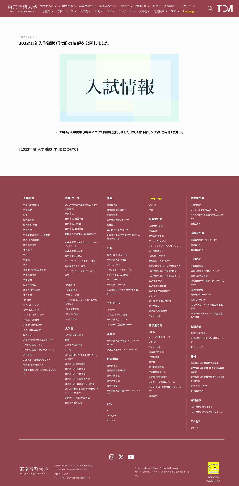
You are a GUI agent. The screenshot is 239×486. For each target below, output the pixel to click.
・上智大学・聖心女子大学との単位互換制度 (81, 301)
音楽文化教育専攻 (73, 256)
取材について (197, 347)
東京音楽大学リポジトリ (118, 219)
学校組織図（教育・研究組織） (36, 234)
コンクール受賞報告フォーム (120, 324)
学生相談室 (154, 356)
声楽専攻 (69, 213)
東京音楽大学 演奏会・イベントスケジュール (123, 342)
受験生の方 (47, 6)
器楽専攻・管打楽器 (75, 228)
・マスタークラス (72, 294)
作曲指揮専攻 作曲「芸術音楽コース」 (80, 235)
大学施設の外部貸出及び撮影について (207, 340)
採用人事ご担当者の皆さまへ (36, 359)
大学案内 (45, 11)
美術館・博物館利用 (158, 310)
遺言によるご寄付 (199, 385)
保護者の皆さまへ (199, 249)
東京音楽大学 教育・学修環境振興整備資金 (207, 369)
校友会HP (195, 223)
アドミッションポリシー (33, 314)
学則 (25, 254)
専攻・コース (65, 11)
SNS (174, 11)
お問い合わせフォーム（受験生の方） (165, 265)
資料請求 (169, 6)
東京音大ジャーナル (116, 284)
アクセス (186, 6)
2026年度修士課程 (157, 285)
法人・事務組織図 (31, 239)
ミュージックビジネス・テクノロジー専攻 (81, 273)
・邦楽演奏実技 (72, 308)
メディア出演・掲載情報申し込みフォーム (165, 388)
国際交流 (27, 334)
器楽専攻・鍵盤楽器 (75, 218)
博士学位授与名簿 (73, 402)
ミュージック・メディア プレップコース (165, 245)
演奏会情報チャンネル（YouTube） (122, 349)
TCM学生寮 (154, 305)
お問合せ (140, 6)
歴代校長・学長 (30, 224)
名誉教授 (27, 229)
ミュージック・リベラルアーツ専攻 (80, 261)
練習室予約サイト (157, 351)
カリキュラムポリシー (32, 309)
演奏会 (143, 11)
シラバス (69, 349)
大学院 (84, 11)
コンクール (125, 11)
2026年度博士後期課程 (159, 290)
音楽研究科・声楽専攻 (75, 373)
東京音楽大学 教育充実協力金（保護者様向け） (207, 378)
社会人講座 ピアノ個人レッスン (205, 270)
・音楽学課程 (71, 289)
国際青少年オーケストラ (202, 294)
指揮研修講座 (197, 289)
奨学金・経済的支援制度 (34, 269)
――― (68, 280)
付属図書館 (112, 204)
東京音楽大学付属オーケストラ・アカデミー (123, 392)
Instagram (112, 415)
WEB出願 (153, 230)
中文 (151, 209)
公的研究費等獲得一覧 (117, 229)
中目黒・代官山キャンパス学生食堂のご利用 (207, 315)
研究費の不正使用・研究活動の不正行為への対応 (123, 236)
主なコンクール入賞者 (117, 314)
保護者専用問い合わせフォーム (205, 239)
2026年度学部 (155, 280)
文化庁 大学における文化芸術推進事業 (207, 306)
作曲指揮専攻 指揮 (74, 251)
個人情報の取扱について (34, 364)
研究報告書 (112, 214)
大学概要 (27, 209)
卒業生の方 (86, 6)
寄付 (155, 6)
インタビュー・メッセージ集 (120, 269)
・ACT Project (71, 318)
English (152, 204)
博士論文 (111, 224)
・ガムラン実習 (71, 313)
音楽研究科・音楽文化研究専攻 (79, 383)
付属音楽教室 (113, 375)
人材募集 (27, 354)
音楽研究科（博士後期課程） (78, 397)
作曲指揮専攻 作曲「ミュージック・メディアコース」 (81, 244)
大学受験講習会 (156, 250)
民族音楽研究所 (198, 299)
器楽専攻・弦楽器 (74, 223)
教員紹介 (27, 249)
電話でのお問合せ (199, 333)
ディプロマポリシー (32, 304)
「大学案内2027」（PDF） (34, 344)
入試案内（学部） (156, 225)
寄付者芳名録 (197, 390)
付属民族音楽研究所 (116, 209)
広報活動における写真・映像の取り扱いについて (123, 291)
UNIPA (152, 331)
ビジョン (27, 299)
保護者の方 (106, 6)
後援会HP (153, 395)
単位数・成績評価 (31, 319)
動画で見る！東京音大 (117, 254)
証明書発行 (196, 204)
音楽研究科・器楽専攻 (75, 368)
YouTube (111, 420)
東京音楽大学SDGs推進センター (38, 339)
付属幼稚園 (112, 385)
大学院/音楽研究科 (74, 334)
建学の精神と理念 (31, 289)
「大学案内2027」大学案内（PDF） (164, 270)
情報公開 (27, 279)
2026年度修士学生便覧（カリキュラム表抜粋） (81, 356)
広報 (109, 11)
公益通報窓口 (29, 284)
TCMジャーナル (114, 279)
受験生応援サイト (157, 235)
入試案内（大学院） (73, 344)
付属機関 (159, 11)
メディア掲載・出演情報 (117, 274)
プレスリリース (113, 264)
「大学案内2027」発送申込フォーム (39, 349)
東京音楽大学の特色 (32, 324)
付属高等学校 (113, 380)
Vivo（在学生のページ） (159, 336)
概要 (67, 339)
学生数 (26, 259)
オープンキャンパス (157, 240)
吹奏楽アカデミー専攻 (75, 266)
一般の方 (124, 6)
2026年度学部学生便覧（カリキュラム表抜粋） (81, 206)
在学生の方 (66, 6)
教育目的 (27, 294)
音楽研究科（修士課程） (76, 363)
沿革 (25, 214)
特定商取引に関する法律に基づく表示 (39, 371)
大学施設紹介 (29, 274)
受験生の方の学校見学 (159, 260)
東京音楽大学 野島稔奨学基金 (205, 363)
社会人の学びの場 (199, 275)
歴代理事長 (28, 219)
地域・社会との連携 (32, 329)
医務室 (152, 361)
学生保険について (157, 371)
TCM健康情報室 (156, 366)
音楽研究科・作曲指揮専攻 (77, 378)
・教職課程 (70, 284)
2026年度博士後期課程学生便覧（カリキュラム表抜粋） (81, 390)
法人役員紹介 (29, 244)
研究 (97, 11)
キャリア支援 (154, 315)
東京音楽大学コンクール (118, 319)
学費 (25, 264)
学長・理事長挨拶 (31, 204)
